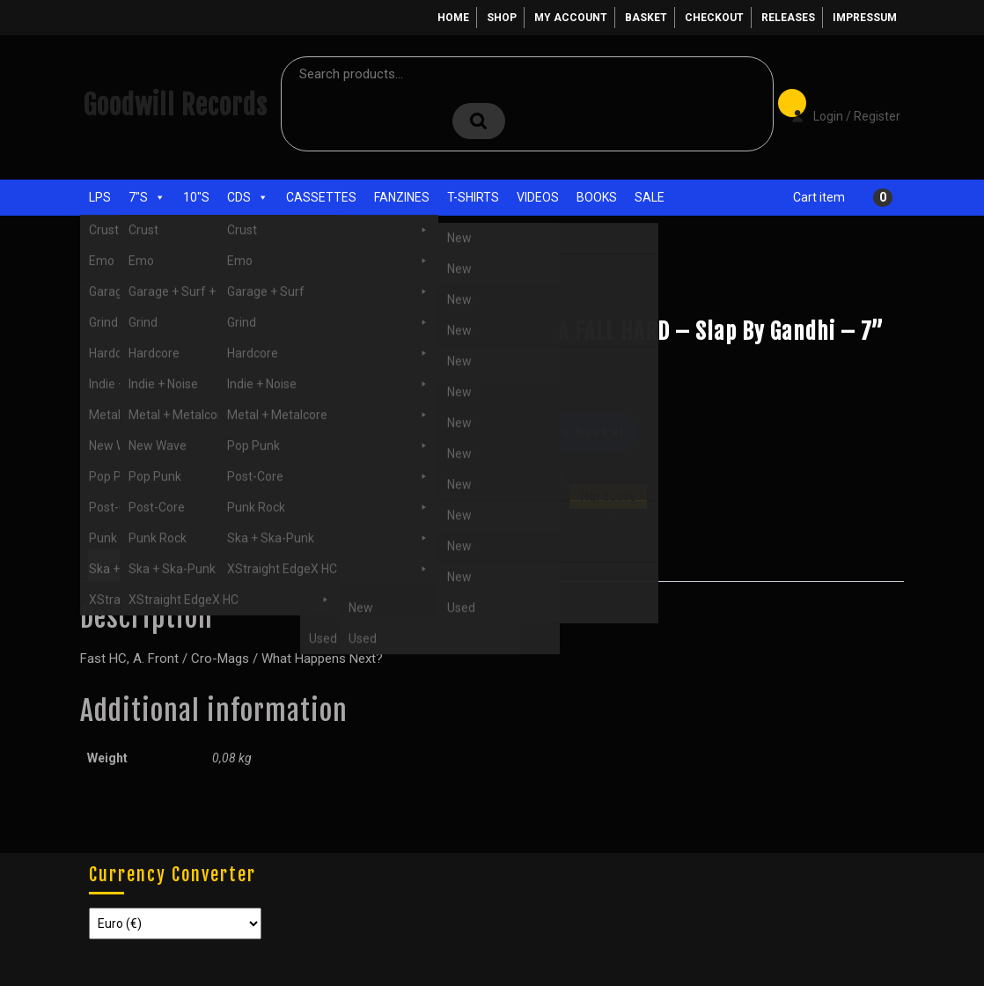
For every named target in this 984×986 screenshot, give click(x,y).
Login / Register (837, 104)
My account (570, 17)
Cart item (819, 197)
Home (453, 17)
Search (478, 121)
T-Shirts (473, 197)
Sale (650, 197)
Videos (538, 197)
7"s (147, 197)
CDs (247, 197)
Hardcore (206, 287)
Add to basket (574, 432)
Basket (646, 17)
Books (596, 197)
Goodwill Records (175, 105)
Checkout (714, 17)
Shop (502, 17)
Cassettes (321, 197)
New (632, 515)
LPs (100, 197)
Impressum (865, 17)
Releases (788, 17)
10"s (196, 197)
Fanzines (402, 197)
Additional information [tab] (256, 565)
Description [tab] (135, 565)
